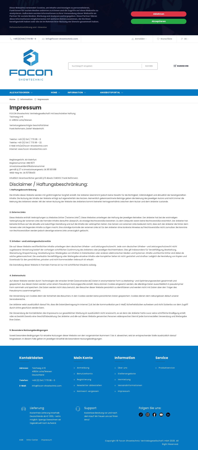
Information (77, 93)
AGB (21, 440)
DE (185, 38)
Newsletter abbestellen (89, 385)
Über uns (122, 367)
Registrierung (84, 379)
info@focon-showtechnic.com (62, 38)
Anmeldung (83, 367)
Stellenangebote (127, 373)
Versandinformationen (130, 385)
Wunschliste (164, 38)
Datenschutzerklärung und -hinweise (28, 27)
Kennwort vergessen (88, 391)
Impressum (43, 99)
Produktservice (167, 367)
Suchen (149, 66)
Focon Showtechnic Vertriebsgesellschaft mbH (144, 440)
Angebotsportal (112, 93)
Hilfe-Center (32, 440)
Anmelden (141, 38)
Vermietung (124, 379)
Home (56, 93)
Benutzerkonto (85, 373)
